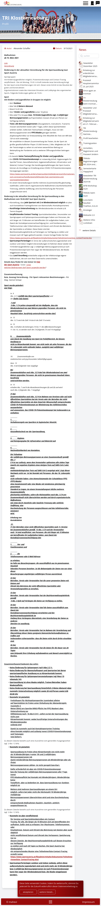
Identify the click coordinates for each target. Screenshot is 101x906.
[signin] (92, 3)
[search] (98, 3)
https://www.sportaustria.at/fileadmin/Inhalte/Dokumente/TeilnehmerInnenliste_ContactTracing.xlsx (51, 238)
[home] (12, 3)
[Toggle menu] (85, 3)
